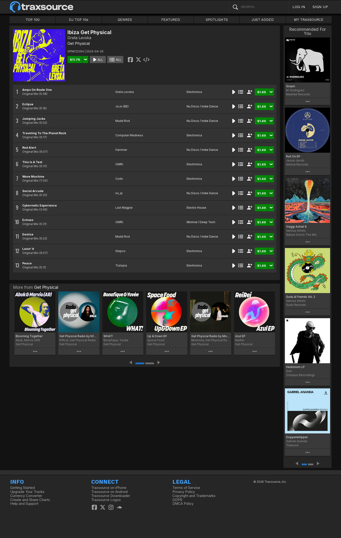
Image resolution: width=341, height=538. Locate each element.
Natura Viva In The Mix (301, 234)
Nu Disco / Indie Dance (202, 106)
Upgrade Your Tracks (27, 492)
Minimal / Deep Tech (201, 222)
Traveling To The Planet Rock (44, 133)
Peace (27, 263)
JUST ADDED (262, 20)
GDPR (177, 500)
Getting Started (22, 488)
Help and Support (24, 503)
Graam (290, 86)
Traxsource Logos (106, 500)
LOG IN (298, 7)
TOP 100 (33, 20)
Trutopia (121, 265)
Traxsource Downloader (110, 496)
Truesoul (292, 445)
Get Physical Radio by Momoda (210, 336)
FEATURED (170, 20)
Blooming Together (29, 336)
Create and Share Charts (30, 500)
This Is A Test (32, 162)
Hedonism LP (295, 367)
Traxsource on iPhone (108, 488)
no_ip (119, 193)
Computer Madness (129, 135)
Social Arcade (33, 191)
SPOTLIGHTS (217, 20)
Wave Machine (33, 176)
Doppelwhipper (297, 437)
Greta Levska (124, 92)
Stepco (120, 251)
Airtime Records (297, 164)
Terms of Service (186, 488)
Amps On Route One (37, 90)
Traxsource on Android (109, 492)
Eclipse (27, 104)
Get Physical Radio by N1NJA (78, 336)
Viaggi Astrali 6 (296, 226)
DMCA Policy (182, 503)
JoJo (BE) (122, 106)
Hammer (121, 150)
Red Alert (29, 147)
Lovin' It (28, 249)
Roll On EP (293, 156)
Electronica (194, 92)
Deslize (27, 234)
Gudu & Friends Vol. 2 (300, 297)
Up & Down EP (157, 336)
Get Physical (78, 43)
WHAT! (108, 336)
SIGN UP (320, 7)
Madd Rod (122, 121)
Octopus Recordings (300, 375)
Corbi (119, 178)
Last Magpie (124, 207)
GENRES (125, 20)
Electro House (196, 207)
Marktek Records (298, 94)
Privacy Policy (183, 492)
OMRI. (119, 164)
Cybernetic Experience (39, 205)
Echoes (27, 220)
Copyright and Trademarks (193, 496)
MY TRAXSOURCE (308, 20)
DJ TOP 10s (78, 20)
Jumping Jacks (33, 118)
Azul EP (240, 336)
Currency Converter (26, 496)
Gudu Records (296, 305)
